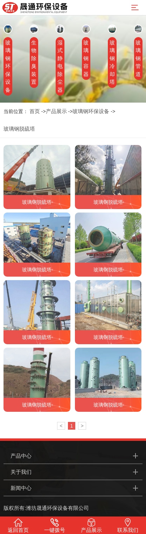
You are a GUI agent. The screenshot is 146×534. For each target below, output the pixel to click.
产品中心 (21, 456)
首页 (34, 111)
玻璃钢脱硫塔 (19, 129)
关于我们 (21, 472)
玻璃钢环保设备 (90, 111)
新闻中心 (21, 488)
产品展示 (56, 111)
